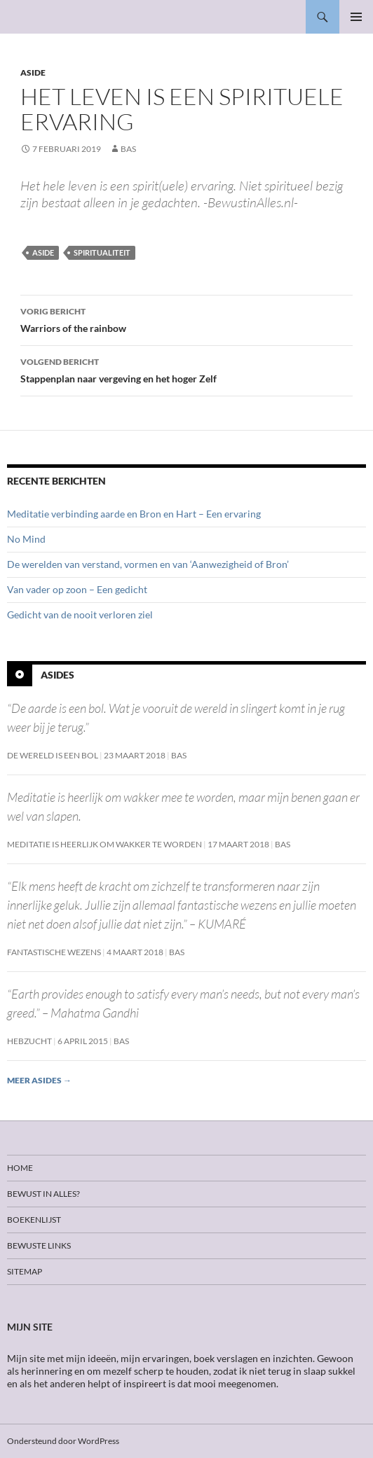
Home (20, 1167)
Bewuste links (39, 1245)
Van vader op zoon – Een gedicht (77, 589)
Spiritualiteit (102, 252)
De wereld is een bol (52, 755)
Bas (128, 149)
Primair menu (356, 17)
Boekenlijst (34, 1219)
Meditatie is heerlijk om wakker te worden (104, 844)
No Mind (26, 539)
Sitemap (24, 1271)
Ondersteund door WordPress (63, 1441)
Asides (57, 675)
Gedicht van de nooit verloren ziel (80, 614)
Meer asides (39, 1080)
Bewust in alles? (43, 1193)
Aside (33, 72)
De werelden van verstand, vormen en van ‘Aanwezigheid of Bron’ (148, 564)
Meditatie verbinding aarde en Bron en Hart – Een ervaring (134, 514)
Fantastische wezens (54, 952)
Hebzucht (29, 1041)
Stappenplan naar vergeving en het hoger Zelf (186, 369)
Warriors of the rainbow (186, 318)
